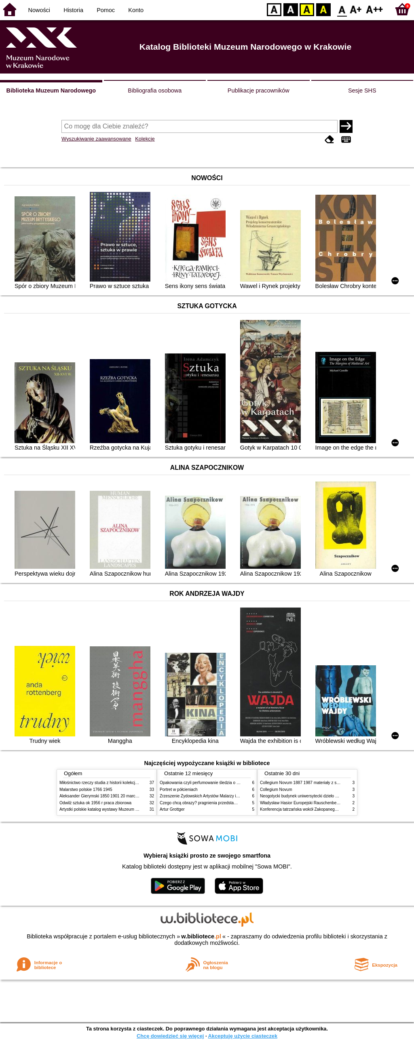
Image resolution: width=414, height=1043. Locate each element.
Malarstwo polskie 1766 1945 (85, 789)
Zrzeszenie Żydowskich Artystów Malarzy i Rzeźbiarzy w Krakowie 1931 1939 (230, 796)
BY (323, 9)
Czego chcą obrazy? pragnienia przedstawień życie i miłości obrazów (222, 803)
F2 (374, 9)
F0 (342, 9)
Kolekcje (144, 139)
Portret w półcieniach (179, 789)
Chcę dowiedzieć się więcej (170, 1036)
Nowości (39, 10)
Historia (73, 10)
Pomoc (106, 10)
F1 (356, 9)
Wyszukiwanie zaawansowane (96, 139)
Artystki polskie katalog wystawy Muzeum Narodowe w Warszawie (119, 809)
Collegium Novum (276, 789)
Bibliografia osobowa (155, 90)
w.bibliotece (201, 936)
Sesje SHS (362, 90)
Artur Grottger (172, 809)
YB (306, 9)
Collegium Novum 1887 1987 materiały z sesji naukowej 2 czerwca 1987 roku (330, 782)
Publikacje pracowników (258, 90)
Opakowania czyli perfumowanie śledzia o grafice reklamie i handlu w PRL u (228, 782)
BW (290, 9)
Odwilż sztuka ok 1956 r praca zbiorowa (95, 803)
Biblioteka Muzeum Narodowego (51, 90)
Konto (136, 10)
